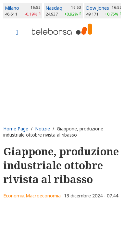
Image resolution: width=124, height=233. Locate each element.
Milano (12, 8)
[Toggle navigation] (17, 33)
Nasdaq (53, 8)
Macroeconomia (43, 196)
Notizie (42, 129)
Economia (13, 196)
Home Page (15, 129)
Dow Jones (97, 8)
